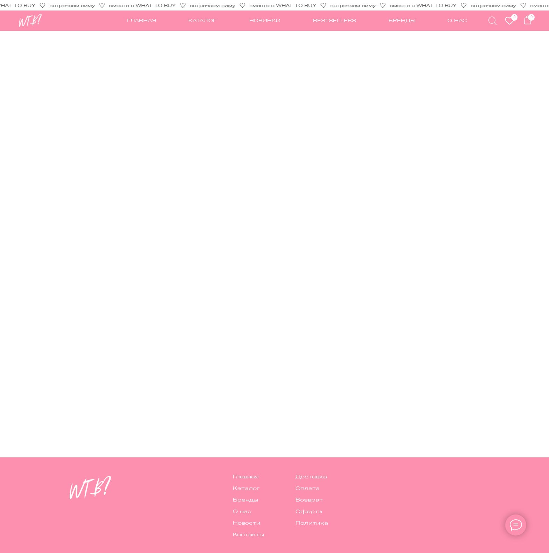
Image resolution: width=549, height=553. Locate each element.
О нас (242, 511)
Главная (246, 476)
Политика (312, 522)
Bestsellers (334, 20)
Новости (246, 522)
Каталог (246, 488)
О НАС (457, 20)
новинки (264, 20)
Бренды (402, 20)
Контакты (248, 534)
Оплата (308, 488)
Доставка (311, 476)
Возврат (309, 499)
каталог (202, 20)
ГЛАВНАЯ (141, 20)
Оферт (307, 511)
